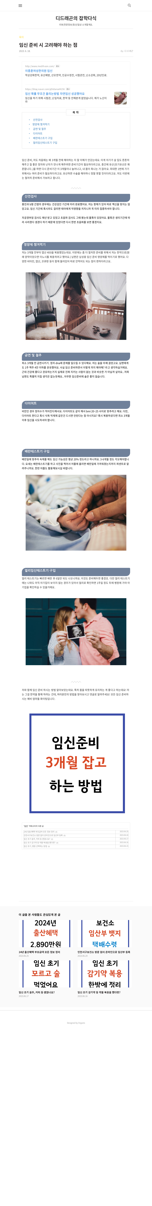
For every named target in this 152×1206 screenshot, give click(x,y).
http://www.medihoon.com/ (39, 112)
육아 (21, 37)
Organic (81, 1202)
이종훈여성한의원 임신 (39, 117)
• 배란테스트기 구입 (40, 184)
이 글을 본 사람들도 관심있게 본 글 (39, 1094)
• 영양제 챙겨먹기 (39, 171)
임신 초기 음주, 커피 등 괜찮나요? (37, 1018)
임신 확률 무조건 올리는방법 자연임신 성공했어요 (55, 140)
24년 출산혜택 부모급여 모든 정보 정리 (39, 1011)
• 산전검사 (35, 166)
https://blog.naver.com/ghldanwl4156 (45, 135)
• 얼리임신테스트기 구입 (42, 189)
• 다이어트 (35, 180)
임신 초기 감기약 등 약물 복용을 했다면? (39, 1022)
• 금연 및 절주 (37, 175)
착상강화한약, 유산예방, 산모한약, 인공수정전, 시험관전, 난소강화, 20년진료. (66, 121)
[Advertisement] (76, 83)
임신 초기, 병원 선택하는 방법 (35, 1025)
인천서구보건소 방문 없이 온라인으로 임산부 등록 (43, 1014)
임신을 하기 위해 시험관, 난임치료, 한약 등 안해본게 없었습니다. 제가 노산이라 (66, 146)
